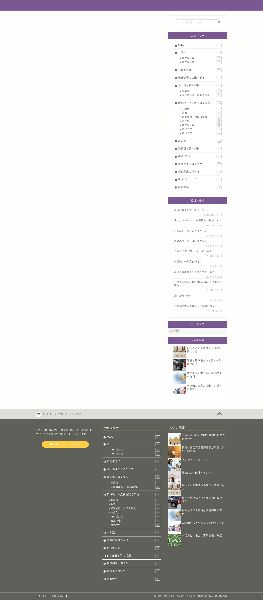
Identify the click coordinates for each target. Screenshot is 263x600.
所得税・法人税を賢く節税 (65, 190)
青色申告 (202, 133)
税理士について (58, 223)
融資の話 (54, 228)
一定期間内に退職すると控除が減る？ (195, 306)
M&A (51, 164)
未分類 (52, 196)
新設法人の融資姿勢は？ (188, 261)
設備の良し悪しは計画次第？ (190, 241)
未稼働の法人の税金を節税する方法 (203, 522)
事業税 (202, 91)
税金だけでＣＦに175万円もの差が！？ (196, 220)
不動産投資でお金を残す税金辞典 (131, 5)
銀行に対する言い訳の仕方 (189, 210)
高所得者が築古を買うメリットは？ (194, 272)
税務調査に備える (59, 217)
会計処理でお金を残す (62, 179)
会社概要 (43, 596)
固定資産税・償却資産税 (202, 95)
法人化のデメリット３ (195, 460)
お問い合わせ (58, 596)
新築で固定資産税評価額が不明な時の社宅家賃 (198, 284)
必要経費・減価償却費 (202, 116)
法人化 (202, 121)
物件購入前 (202, 58)
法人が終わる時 (183, 295)
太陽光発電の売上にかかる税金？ (193, 251)
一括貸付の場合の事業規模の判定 (202, 535)
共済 (202, 112)
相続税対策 (55, 206)
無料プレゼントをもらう (65, 444)
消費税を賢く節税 (59, 201)
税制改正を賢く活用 (61, 212)
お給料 (202, 108)
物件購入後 (202, 62)
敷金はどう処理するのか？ (198, 472)
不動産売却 (55, 174)
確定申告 (202, 129)
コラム (52, 169)
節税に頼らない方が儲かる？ (190, 231)
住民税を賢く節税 (59, 185)
